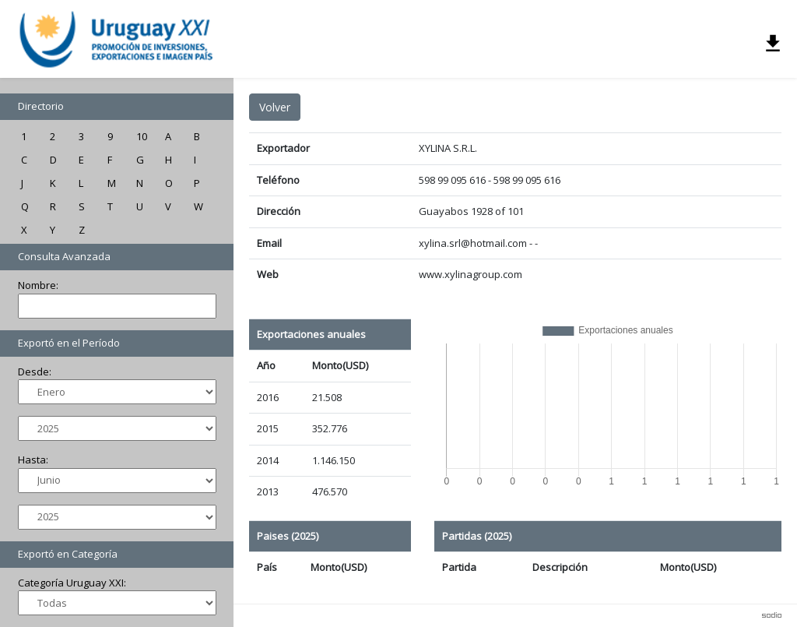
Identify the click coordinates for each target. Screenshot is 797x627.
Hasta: (33, 460)
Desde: (34, 372)
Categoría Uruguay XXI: (72, 583)
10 (141, 136)
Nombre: (38, 285)
